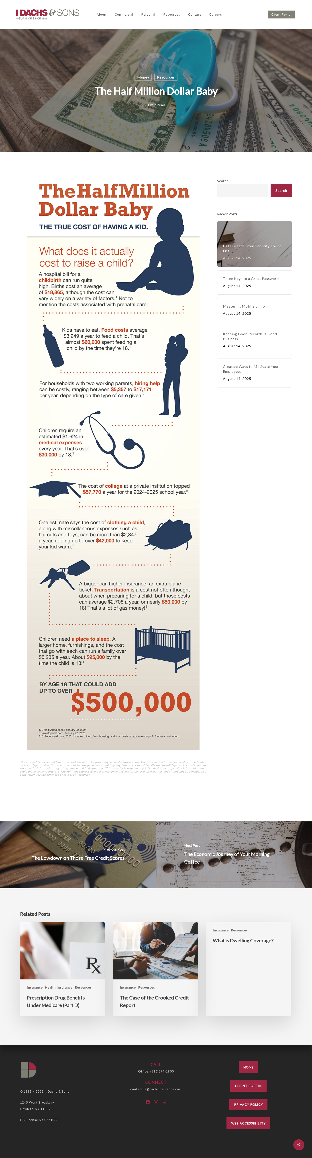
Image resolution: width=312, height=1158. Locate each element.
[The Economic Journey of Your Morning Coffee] (234, 854)
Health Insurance (59, 987)
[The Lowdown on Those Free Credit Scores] (78, 854)
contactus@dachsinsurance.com (156, 1089)
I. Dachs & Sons (57, 1091)
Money (143, 77)
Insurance (35, 987)
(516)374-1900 (162, 1071)
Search (223, 181)
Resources (166, 77)
